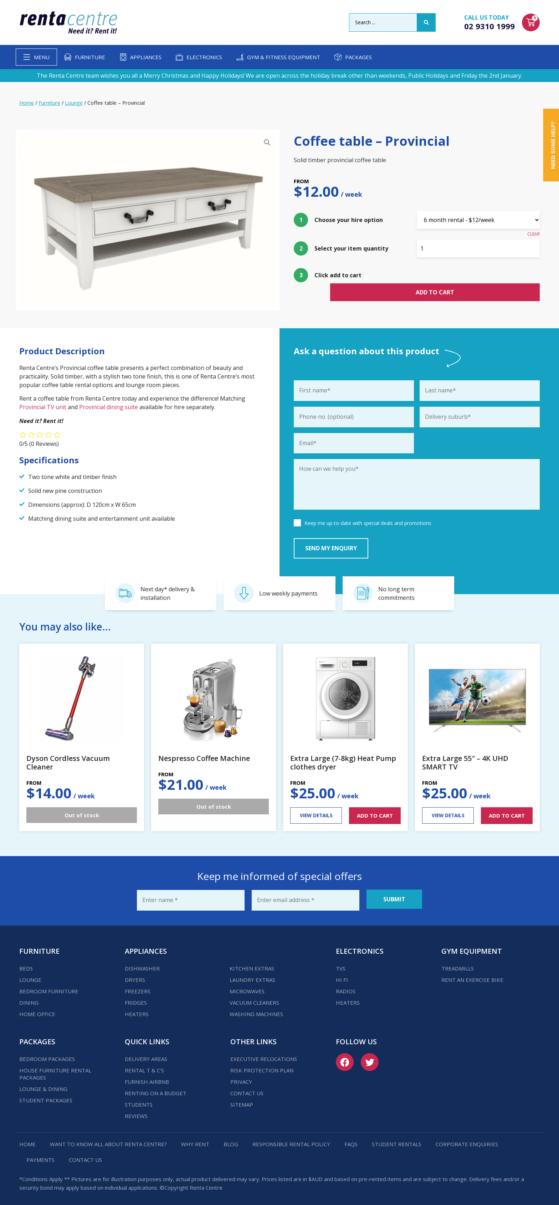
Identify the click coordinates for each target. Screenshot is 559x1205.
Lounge (74, 102)
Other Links (253, 1039)
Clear (533, 234)
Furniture (90, 57)
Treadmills (457, 965)
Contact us (246, 1090)
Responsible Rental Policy (291, 1141)
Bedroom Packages (47, 1056)
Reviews (136, 1113)
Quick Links (147, 1039)
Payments (40, 1157)
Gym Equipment (471, 948)
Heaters (137, 1011)
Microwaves (247, 988)
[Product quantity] (478, 248)
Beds (26, 965)
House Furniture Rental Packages (55, 1071)
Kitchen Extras (252, 965)
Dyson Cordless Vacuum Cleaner (68, 762)
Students (139, 1102)
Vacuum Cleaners (254, 1000)
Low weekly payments (288, 593)
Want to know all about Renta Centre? (108, 1141)
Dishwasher (142, 965)
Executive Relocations (263, 1056)
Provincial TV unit (43, 407)
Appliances (145, 57)
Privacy (241, 1079)
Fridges (136, 1000)
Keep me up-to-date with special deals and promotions (367, 525)
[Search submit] (426, 22)
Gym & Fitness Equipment (283, 57)
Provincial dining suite (108, 407)
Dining (29, 1000)
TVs (340, 965)
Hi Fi (342, 977)
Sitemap (241, 1102)
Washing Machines (256, 1011)
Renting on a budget (155, 1090)
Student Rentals (396, 1141)
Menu (42, 57)
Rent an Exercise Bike (472, 977)
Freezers (137, 988)
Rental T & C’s (144, 1067)
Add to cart (478, 277)
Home (26, 102)
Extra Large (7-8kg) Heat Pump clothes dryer (343, 762)
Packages (358, 57)
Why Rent (195, 1141)
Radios (345, 988)
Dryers (135, 977)
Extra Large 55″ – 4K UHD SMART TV (465, 762)
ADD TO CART (375, 815)
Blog (231, 1141)
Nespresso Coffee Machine (204, 758)
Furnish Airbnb (147, 1079)
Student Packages (45, 1097)
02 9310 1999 (489, 26)
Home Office (37, 1011)
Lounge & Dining (43, 1086)
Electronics (204, 57)
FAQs (351, 1141)
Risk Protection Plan (261, 1067)
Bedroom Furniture (48, 988)
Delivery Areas (146, 1056)
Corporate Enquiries (467, 1141)
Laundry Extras (252, 977)
